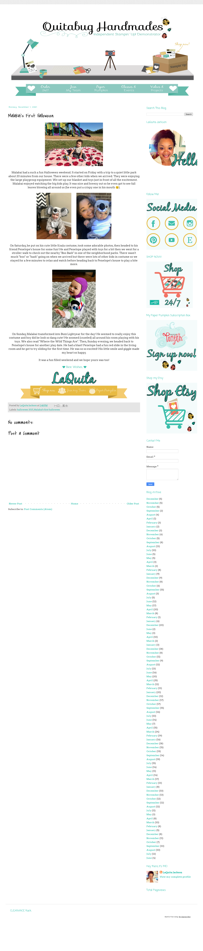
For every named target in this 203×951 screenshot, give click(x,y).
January (151, 526)
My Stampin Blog (185, 917)
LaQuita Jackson (172, 872)
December (152, 498)
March (150, 566)
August (150, 514)
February (151, 522)
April (149, 518)
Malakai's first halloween (47, 409)
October (151, 506)
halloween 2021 (25, 409)
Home (74, 503)
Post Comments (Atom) (38, 509)
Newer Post (15, 503)
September (152, 510)
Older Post (133, 503)
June (149, 554)
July (148, 550)
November (152, 503)
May (149, 558)
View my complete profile (175, 876)
